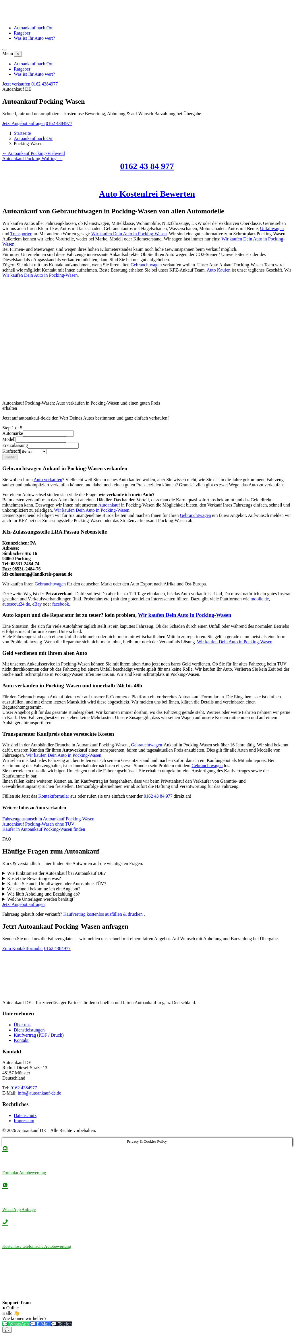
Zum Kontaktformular (22, 948)
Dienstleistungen (29, 1029)
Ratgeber (22, 33)
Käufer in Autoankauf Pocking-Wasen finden (43, 829)
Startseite (22, 133)
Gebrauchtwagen (146, 264)
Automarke (12, 433)
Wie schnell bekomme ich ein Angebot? (43, 888)
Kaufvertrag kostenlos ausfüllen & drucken (103, 914)
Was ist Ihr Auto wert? (34, 38)
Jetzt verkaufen (16, 83)
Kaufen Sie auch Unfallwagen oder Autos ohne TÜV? (56, 883)
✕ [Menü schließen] (18, 54)
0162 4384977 (44, 83)
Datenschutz (25, 1115)
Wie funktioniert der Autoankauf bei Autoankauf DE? (56, 873)
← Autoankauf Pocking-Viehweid (33, 153)
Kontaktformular (53, 796)
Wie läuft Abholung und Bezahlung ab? (43, 894)
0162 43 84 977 (147, 166)
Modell (9, 439)
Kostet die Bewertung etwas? (34, 878)
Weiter (10, 457)
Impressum (24, 1120)
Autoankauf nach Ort (33, 27)
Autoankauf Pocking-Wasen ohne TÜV (38, 824)
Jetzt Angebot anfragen (23, 123)
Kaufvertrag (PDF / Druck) (39, 1035)
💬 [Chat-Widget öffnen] (7, 1330)
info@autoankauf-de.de (39, 1093)
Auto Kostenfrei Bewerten (147, 193)
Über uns (22, 1024)
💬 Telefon (61, 1323)
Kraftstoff (11, 451)
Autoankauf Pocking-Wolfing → (32, 158)
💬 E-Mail (40, 1323)
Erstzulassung (15, 445)
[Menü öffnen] (4, 49)
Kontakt (21, 1040)
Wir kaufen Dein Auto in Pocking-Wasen (129, 233)
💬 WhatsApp (16, 1323)
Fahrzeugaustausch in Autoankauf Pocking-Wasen (48, 818)
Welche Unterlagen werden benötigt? (41, 899)
